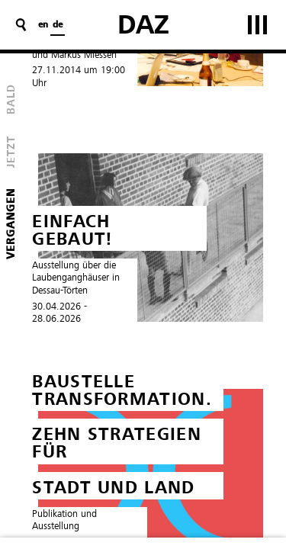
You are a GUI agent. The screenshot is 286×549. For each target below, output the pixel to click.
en (43, 25)
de (58, 25)
